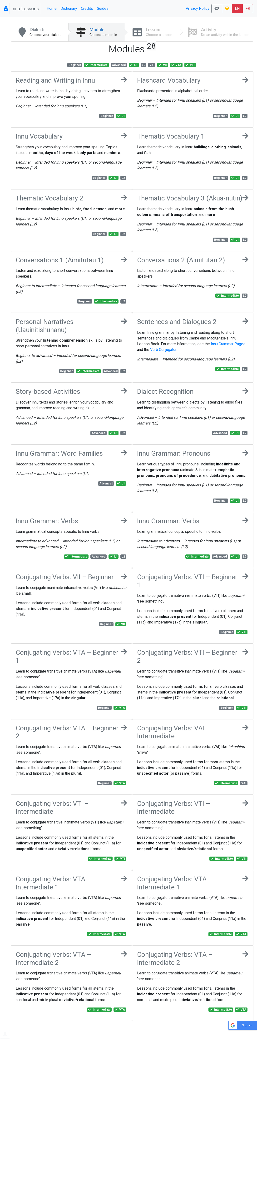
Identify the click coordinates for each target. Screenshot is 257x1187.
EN (237, 8)
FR (248, 8)
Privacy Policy (197, 8)
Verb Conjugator (163, 349)
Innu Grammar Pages (228, 344)
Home (52, 8)
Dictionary (68, 8)
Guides (103, 8)
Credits (87, 8)
